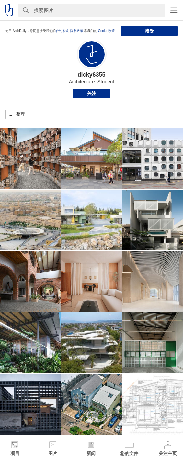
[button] (17, 114)
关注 (91, 93)
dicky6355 (91, 74)
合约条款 (62, 31)
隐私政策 (76, 31)
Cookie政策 (106, 31)
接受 (149, 31)
